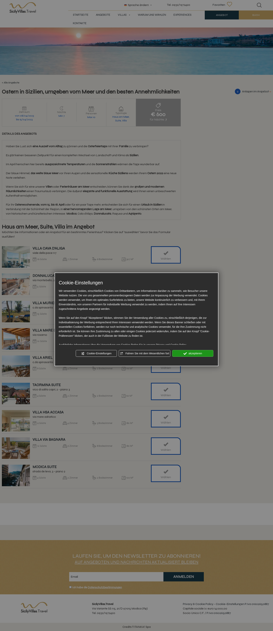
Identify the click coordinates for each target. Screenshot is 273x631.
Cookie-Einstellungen (96, 353)
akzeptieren (192, 353)
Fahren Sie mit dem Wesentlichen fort (144, 353)
